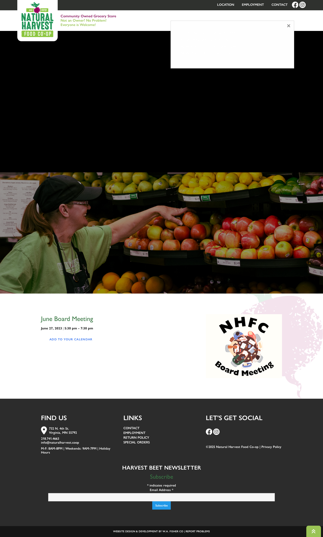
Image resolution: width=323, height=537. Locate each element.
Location (225, 5)
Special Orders (136, 442)
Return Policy (136, 437)
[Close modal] (289, 25)
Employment (253, 5)
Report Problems (198, 531)
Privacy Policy (271, 447)
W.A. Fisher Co (173, 531)
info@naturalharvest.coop (60, 442)
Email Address (161, 490)
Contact (280, 5)
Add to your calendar (70, 339)
